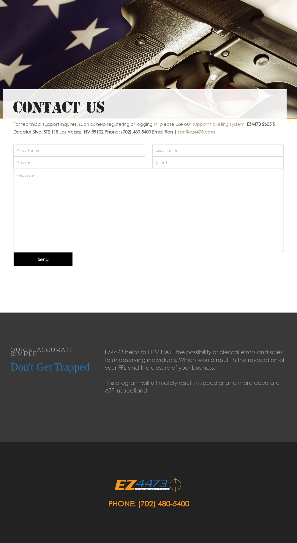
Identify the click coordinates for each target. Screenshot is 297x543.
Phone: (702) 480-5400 (148, 503)
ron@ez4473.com (196, 132)
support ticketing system (218, 124)
